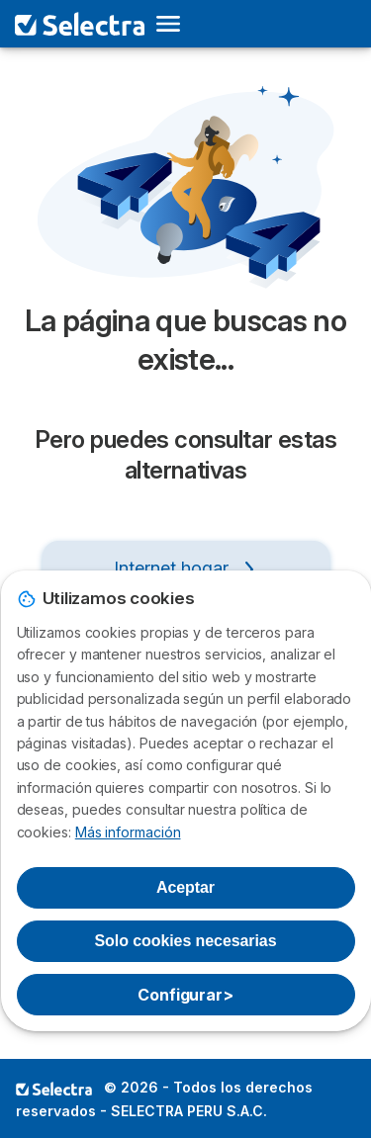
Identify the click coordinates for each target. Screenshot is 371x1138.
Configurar (185, 995)
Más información (128, 832)
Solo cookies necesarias (186, 940)
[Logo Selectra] (79, 24)
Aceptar (185, 887)
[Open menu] (174, 23)
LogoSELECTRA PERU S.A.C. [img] (54, 1088)
